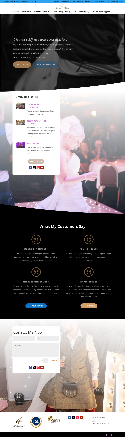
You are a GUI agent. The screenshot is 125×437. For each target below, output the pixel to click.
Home (16, 12)
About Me (37, 12)
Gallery (54, 12)
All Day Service (70, 12)
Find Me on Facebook (45, 64)
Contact (46, 12)
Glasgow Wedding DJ (116, 1)
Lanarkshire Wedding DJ (102, 1)
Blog (61, 12)
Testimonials (26, 12)
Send (54, 360)
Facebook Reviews (36, 306)
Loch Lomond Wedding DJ (61, 1)
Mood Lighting (84, 12)
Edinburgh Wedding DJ (76, 1)
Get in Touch (23, 64)
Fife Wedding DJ (89, 1)
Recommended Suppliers (101, 12)
